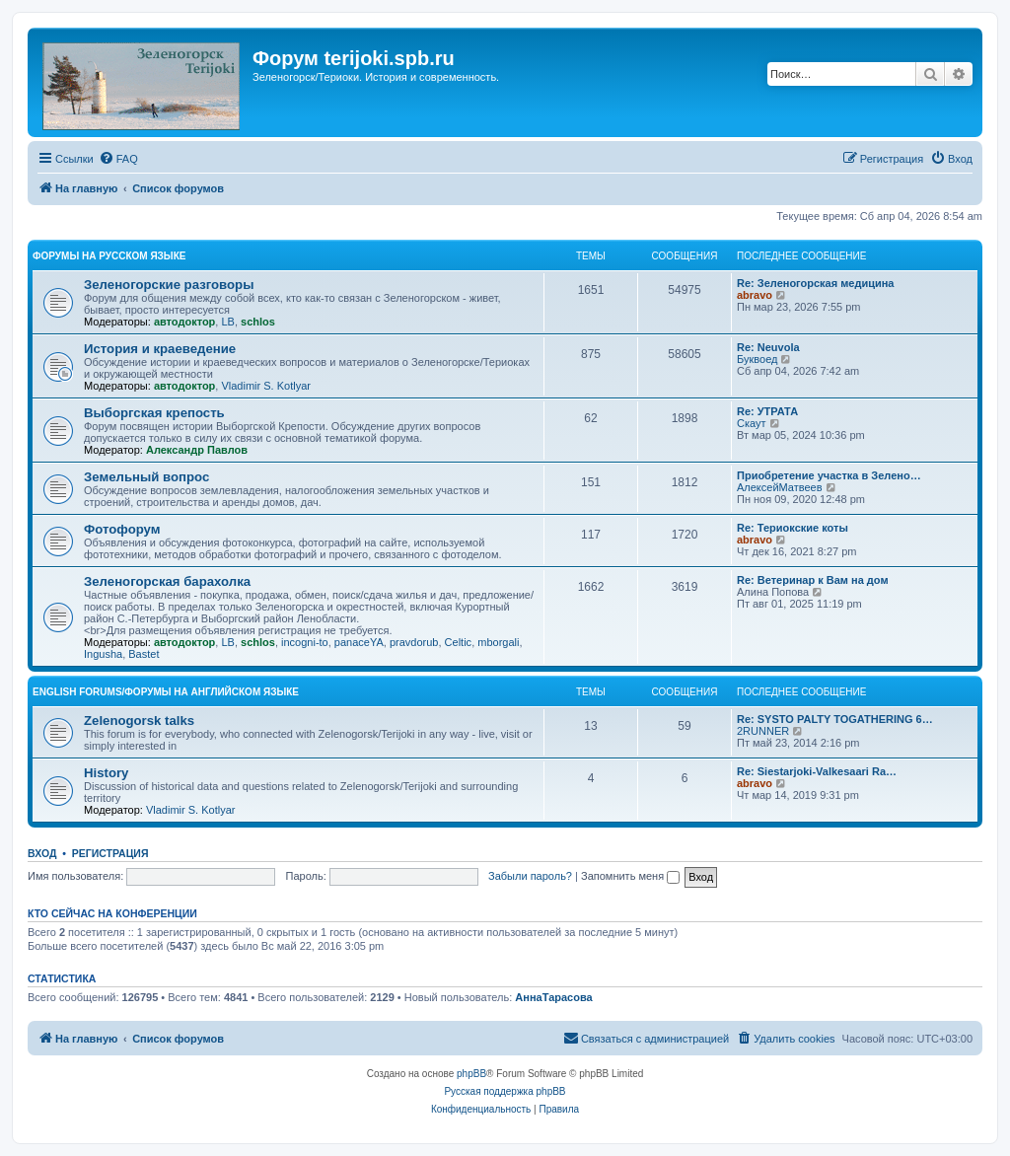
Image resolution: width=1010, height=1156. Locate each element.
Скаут (751, 423)
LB (227, 321)
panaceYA (359, 642)
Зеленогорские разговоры (168, 284)
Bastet (143, 654)
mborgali (498, 642)
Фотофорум (122, 529)
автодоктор (184, 321)
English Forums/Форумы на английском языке (166, 691)
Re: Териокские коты (792, 528)
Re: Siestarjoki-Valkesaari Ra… (817, 771)
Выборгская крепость (154, 412)
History (106, 772)
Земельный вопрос (146, 477)
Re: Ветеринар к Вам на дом (813, 580)
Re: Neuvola (768, 347)
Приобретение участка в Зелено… (829, 475)
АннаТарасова (553, 997)
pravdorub (414, 642)
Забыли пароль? (530, 876)
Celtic (458, 642)
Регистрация (110, 853)
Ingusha (103, 654)
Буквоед (757, 359)
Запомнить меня (630, 876)
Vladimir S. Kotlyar (265, 386)
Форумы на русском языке (109, 256)
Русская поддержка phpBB (504, 1091)
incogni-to (304, 642)
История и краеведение (160, 348)
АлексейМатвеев (780, 487)
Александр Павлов (197, 450)
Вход (42, 853)
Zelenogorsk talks (139, 720)
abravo (754, 295)
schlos (258, 321)
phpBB (471, 1073)
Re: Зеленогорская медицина (816, 283)
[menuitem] (118, 159)
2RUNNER (763, 731)
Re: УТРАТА (767, 411)
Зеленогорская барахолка (167, 581)
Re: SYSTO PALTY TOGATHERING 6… (835, 719)
